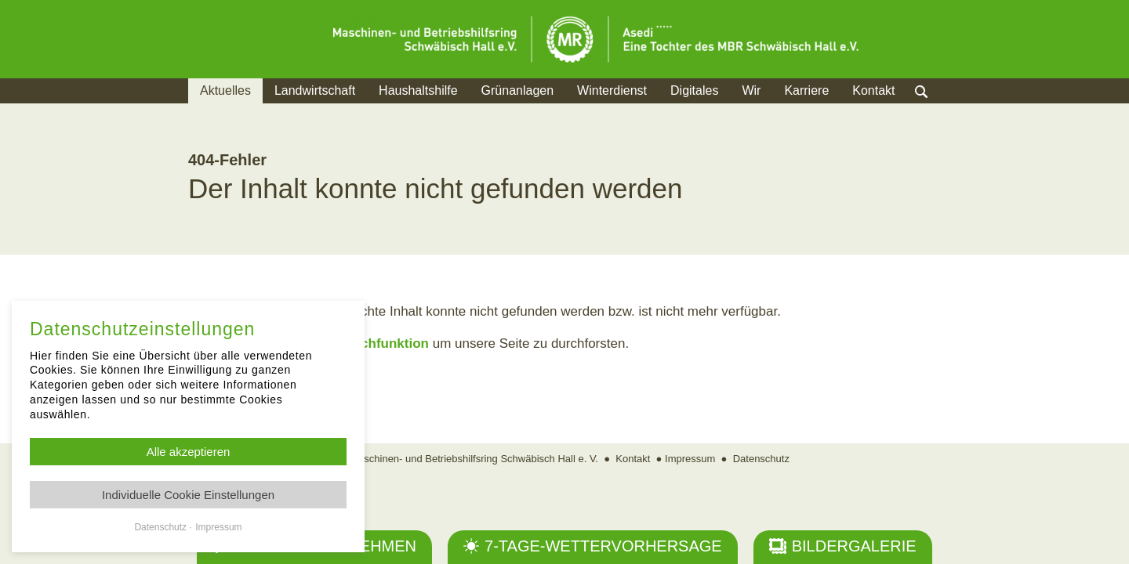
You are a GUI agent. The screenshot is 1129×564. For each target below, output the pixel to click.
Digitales (694, 90)
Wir (751, 90)
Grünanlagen (517, 90)
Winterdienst (612, 90)
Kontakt (873, 90)
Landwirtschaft (314, 90)
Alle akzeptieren (189, 451)
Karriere (806, 90)
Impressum (690, 459)
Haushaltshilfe (418, 90)
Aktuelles (225, 90)
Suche (936, 110)
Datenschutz (761, 459)
